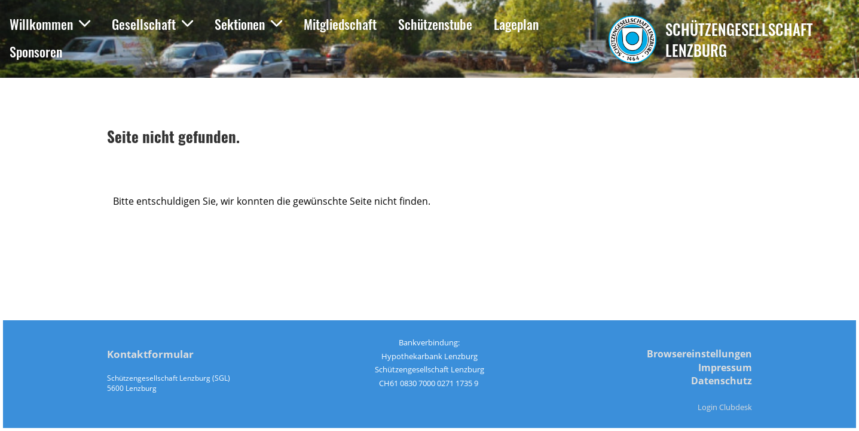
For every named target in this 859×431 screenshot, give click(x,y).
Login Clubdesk (725, 407)
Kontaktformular (150, 354)
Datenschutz (721, 380)
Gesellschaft (152, 24)
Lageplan (516, 24)
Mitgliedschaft (340, 24)
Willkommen (50, 24)
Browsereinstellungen (699, 353)
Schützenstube (435, 24)
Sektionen (248, 24)
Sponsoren (36, 51)
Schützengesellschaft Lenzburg (739, 39)
